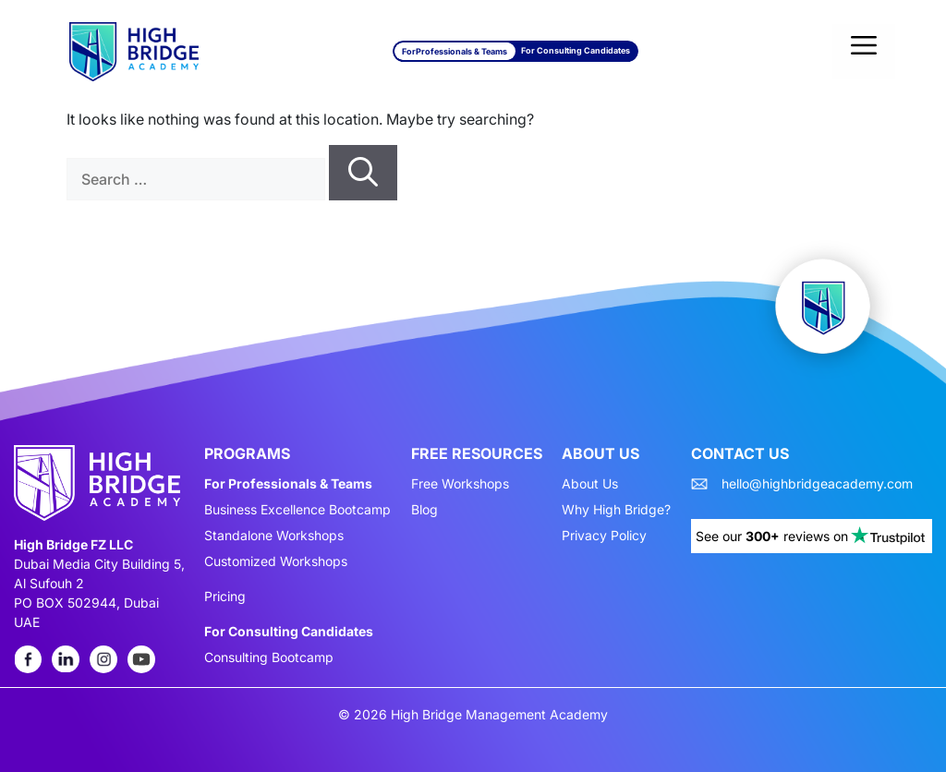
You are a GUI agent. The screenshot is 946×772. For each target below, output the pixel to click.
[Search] (363, 172)
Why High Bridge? (616, 509)
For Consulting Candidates (575, 50)
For (454, 51)
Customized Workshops (275, 561)
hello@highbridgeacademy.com (817, 483)
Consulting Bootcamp (269, 657)
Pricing (225, 596)
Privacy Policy (604, 535)
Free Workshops (460, 483)
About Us (590, 483)
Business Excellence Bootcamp (297, 509)
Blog (424, 509)
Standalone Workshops (274, 535)
